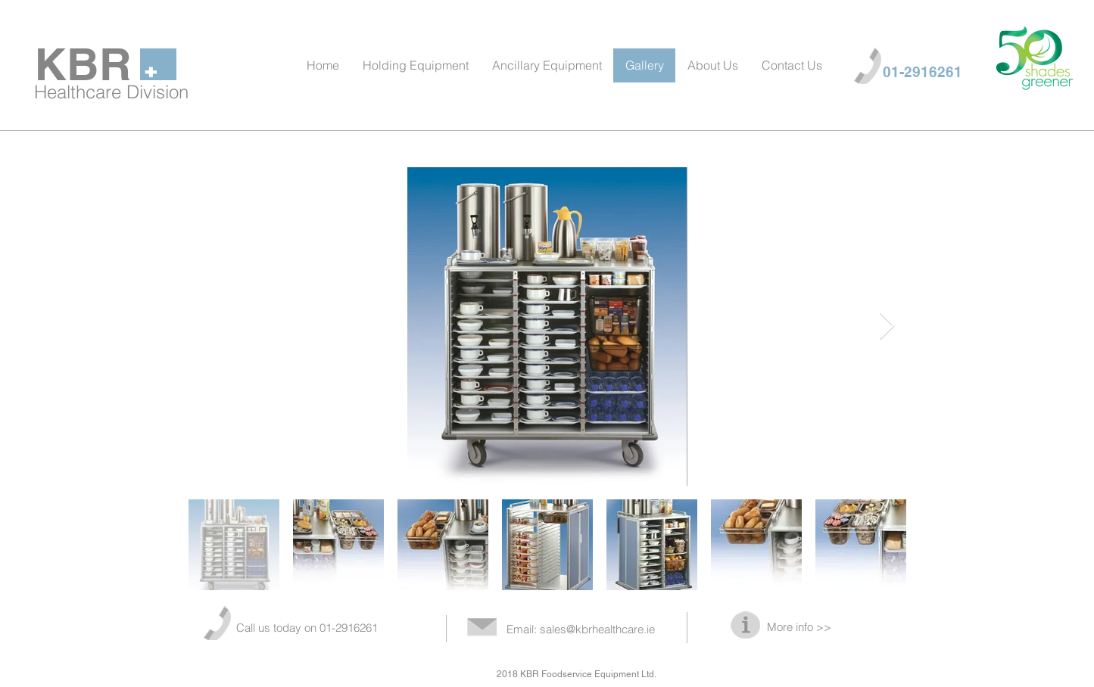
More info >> (799, 627)
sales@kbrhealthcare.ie (597, 629)
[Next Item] (887, 326)
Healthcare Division (111, 92)
